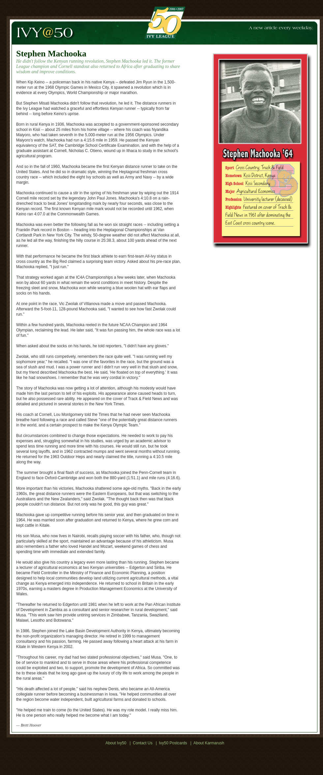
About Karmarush (208, 743)
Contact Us (142, 743)
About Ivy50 (115, 743)
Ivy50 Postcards (173, 743)
